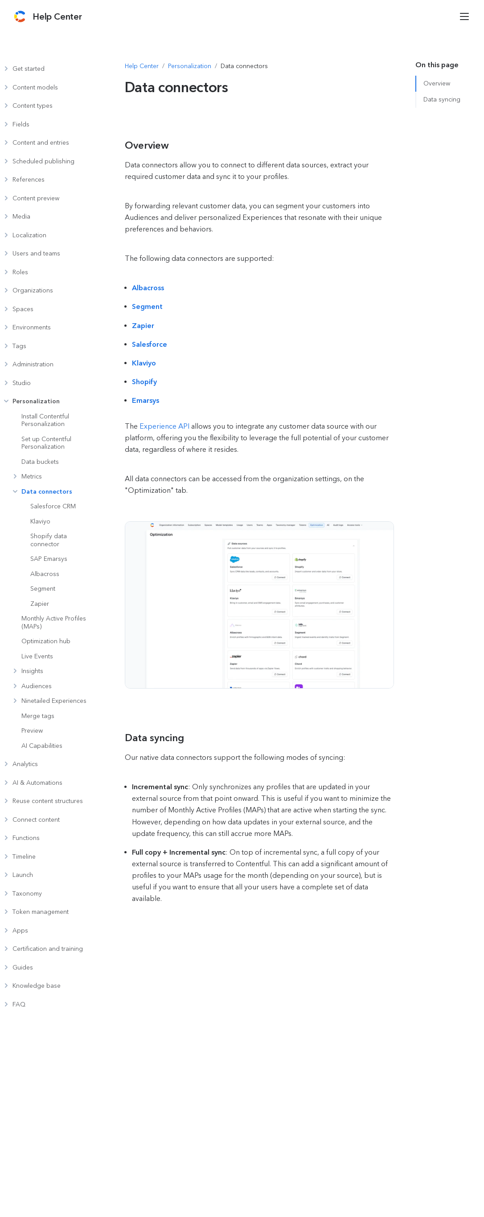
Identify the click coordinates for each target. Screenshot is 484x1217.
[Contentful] (19, 16)
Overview (436, 83)
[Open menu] (464, 16)
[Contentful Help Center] (57, 16)
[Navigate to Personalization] (189, 66)
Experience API (164, 426)
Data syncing (441, 99)
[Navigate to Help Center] (142, 66)
